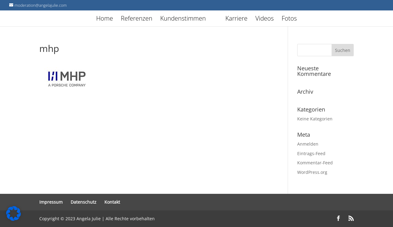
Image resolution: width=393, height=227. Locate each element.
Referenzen (126, 19)
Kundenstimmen (172, 19)
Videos (275, 19)
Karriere (247, 19)
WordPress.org (312, 172)
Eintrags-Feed (311, 153)
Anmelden (307, 144)
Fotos (300, 19)
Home (94, 19)
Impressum (51, 202)
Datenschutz (83, 202)
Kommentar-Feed (315, 163)
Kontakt (112, 202)
